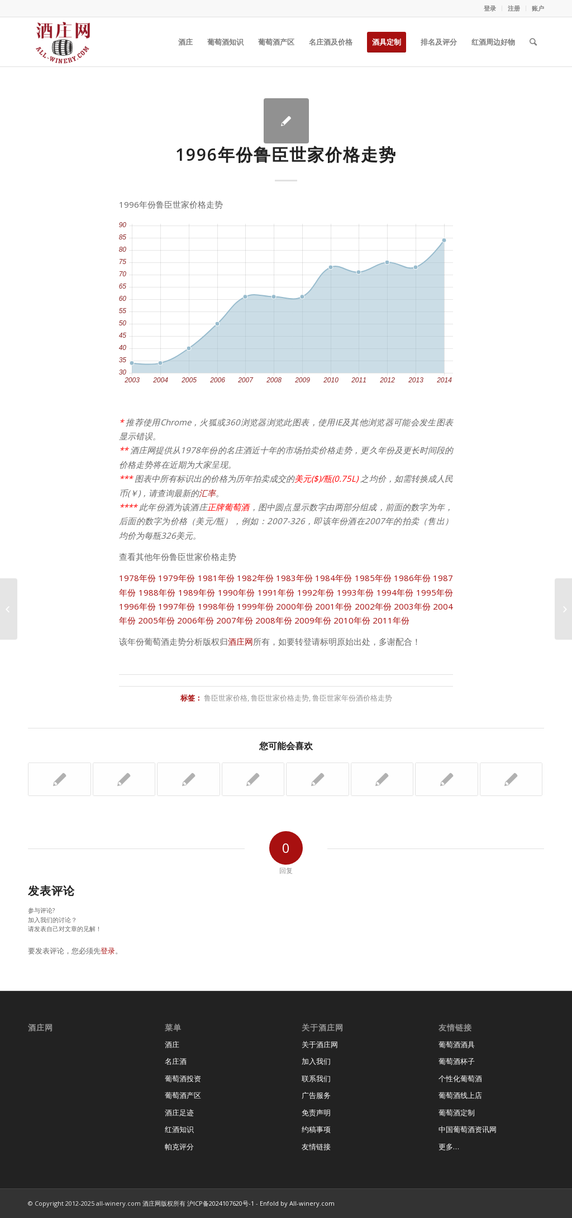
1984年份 (333, 577)
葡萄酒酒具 (456, 1044)
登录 (490, 8)
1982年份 (255, 577)
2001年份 (333, 606)
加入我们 (316, 1061)
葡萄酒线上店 (460, 1095)
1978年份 (137, 577)
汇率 (207, 492)
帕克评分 (179, 1147)
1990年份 (236, 592)
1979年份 (176, 577)
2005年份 (156, 620)
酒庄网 (240, 641)
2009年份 (312, 620)
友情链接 (316, 1147)
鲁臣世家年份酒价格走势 (352, 698)
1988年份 (157, 592)
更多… (448, 1147)
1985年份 (373, 577)
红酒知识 (179, 1129)
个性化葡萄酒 (460, 1078)
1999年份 (255, 606)
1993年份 (355, 592)
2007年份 (234, 620)
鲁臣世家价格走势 (280, 698)
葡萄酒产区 (183, 1095)
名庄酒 (176, 1061)
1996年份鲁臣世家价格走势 (286, 154)
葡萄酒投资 (183, 1078)
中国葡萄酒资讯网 (467, 1129)
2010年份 (351, 620)
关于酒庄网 (320, 1044)
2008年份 (273, 620)
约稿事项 (316, 1129)
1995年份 (435, 592)
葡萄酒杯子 (456, 1061)
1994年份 (395, 592)
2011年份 (391, 620)
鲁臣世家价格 (225, 698)
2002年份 (373, 606)
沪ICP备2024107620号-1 (220, 1203)
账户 (538, 8)
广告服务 (316, 1095)
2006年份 (195, 620)
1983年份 (294, 577)
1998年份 (216, 606)
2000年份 (294, 606)
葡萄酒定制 (456, 1112)
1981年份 (216, 577)
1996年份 (137, 606)
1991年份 (276, 592)
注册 (514, 8)
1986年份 (412, 577)
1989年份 (197, 592)
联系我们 (316, 1078)
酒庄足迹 (179, 1112)
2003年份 (412, 606)
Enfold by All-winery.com (297, 1203)
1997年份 (176, 606)
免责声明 (316, 1112)
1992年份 (316, 592)
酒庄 (172, 1044)
